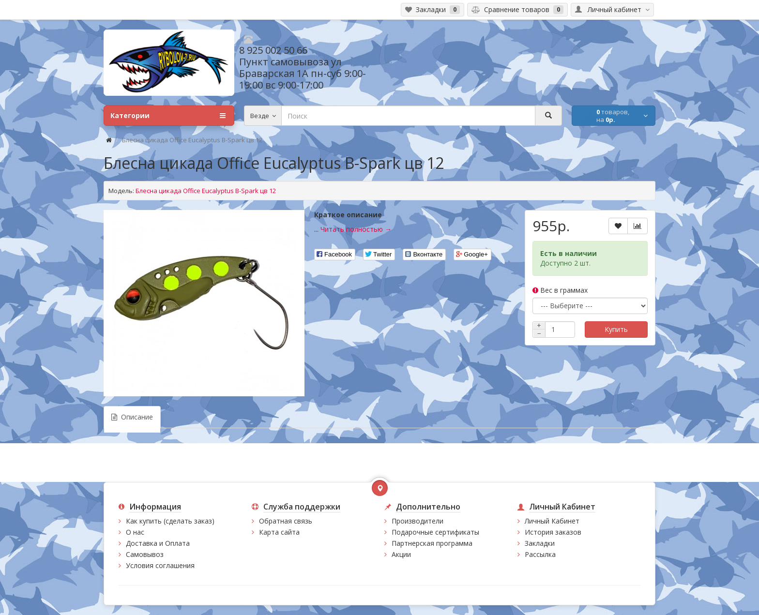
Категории (168, 115)
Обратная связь (285, 520)
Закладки (540, 543)
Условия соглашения (160, 565)
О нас (135, 532)
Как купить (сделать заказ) (170, 520)
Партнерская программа (432, 543)
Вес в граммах (560, 290)
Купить (616, 329)
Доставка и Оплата (158, 543)
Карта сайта (279, 532)
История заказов (553, 532)
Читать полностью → (356, 229)
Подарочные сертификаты (435, 532)
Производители (417, 520)
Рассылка (540, 554)
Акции (401, 554)
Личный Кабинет (552, 520)
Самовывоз (145, 554)
